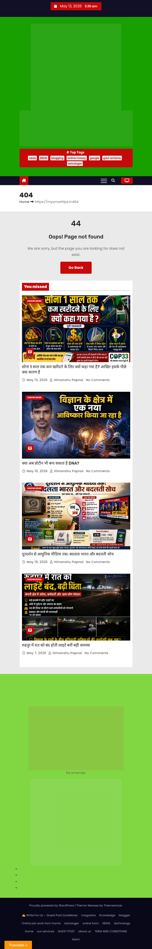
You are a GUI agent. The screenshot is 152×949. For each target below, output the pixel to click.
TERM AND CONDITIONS (111, 931)
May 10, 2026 (38, 471)
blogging (57, 158)
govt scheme (112, 158)
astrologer (75, 163)
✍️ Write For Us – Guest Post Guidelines (50, 915)
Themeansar (113, 905)
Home (25, 201)
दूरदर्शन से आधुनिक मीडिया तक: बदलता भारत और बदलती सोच (68, 554)
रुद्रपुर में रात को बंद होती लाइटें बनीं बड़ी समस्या (56, 645)
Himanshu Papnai (66, 380)
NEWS (107, 923)
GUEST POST (66, 931)
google (94, 158)
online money (76, 158)
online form (91, 923)
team (76, 939)
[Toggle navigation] (104, 180)
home (29, 931)
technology (122, 923)
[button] (114, 180)
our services (45, 931)
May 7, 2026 (37, 653)
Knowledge (34, 301)
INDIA (43, 158)
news (32, 158)
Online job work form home (41, 923)
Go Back (76, 267)
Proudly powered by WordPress (52, 905)
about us (84, 931)
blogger (124, 915)
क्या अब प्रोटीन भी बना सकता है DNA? (50, 463)
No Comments (98, 380)
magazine (88, 915)
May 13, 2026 (37, 380)
